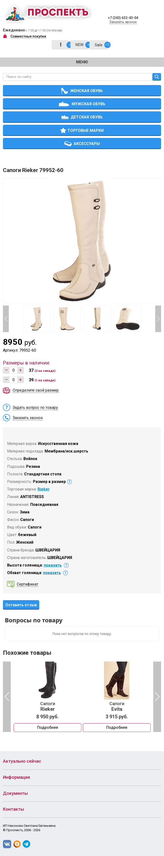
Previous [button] (6, 319)
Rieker (44, 489)
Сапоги (47, 706)
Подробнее (47, 727)
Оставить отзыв (21, 605)
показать (53, 565)
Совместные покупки (28, 36)
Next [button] (158, 319)
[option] (47, 697)
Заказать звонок (123, 22)
